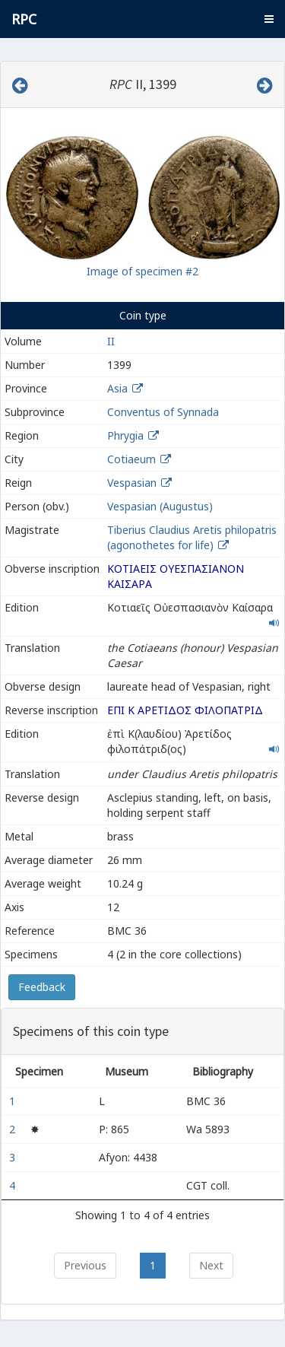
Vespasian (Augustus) (160, 506)
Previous (85, 1265)
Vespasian (132, 482)
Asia (117, 388)
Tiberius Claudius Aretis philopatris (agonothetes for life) (192, 537)
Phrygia (125, 435)
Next (211, 1265)
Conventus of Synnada (163, 412)
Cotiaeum (131, 459)
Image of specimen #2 (142, 271)
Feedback (41, 987)
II (111, 341)
